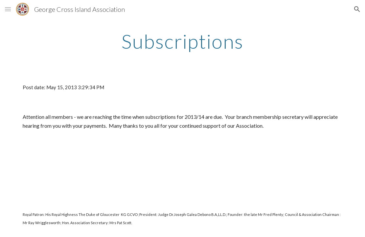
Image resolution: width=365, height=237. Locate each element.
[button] (8, 9)
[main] (182, 41)
